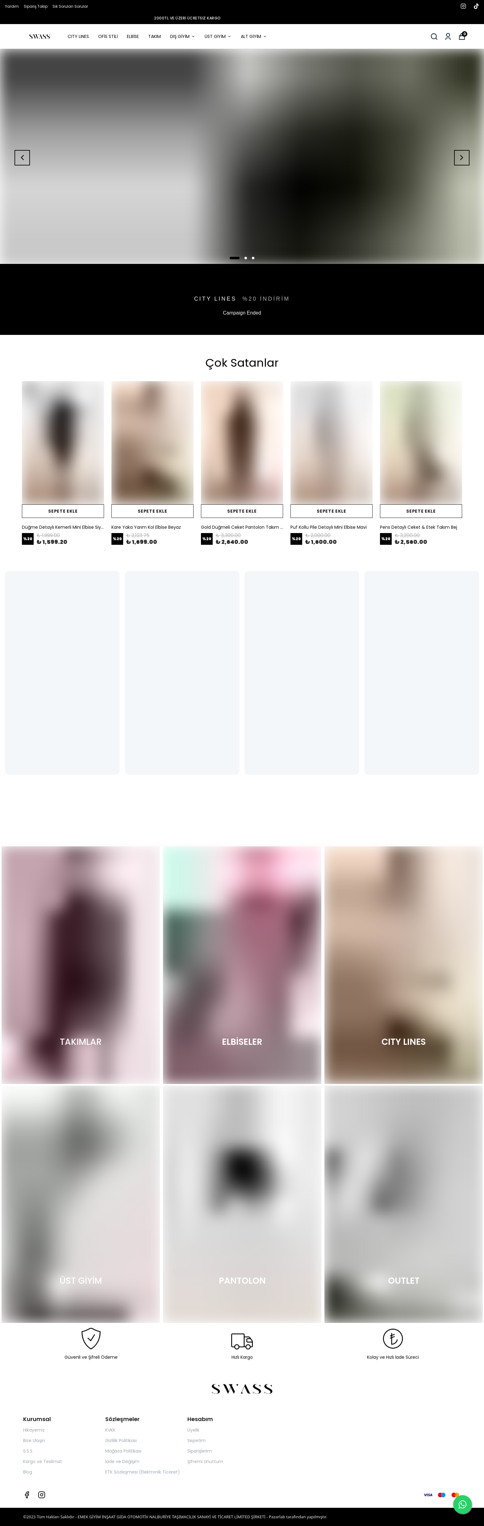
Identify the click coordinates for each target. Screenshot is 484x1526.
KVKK (110, 1430)
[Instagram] (41, 1495)
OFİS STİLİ (108, 36)
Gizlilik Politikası (121, 1440)
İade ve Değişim (122, 1461)
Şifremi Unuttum (205, 1461)
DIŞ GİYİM (182, 36)
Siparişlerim (199, 1451)
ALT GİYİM (254, 36)
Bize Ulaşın (34, 1440)
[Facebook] (27, 1495)
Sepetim (196, 1440)
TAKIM (154, 36)
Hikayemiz (34, 1430)
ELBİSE (133, 36)
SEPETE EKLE (63, 511)
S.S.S (27, 1451)
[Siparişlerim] (448, 36)
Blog (27, 1472)
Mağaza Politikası (123, 1451)
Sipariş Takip (36, 6)
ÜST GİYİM (218, 36)
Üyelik (193, 1430)
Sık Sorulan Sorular (70, 6)
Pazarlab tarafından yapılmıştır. (298, 1517)
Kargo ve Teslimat (42, 1461)
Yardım (12, 6)
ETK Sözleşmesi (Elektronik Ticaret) (142, 1472)
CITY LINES (78, 36)
